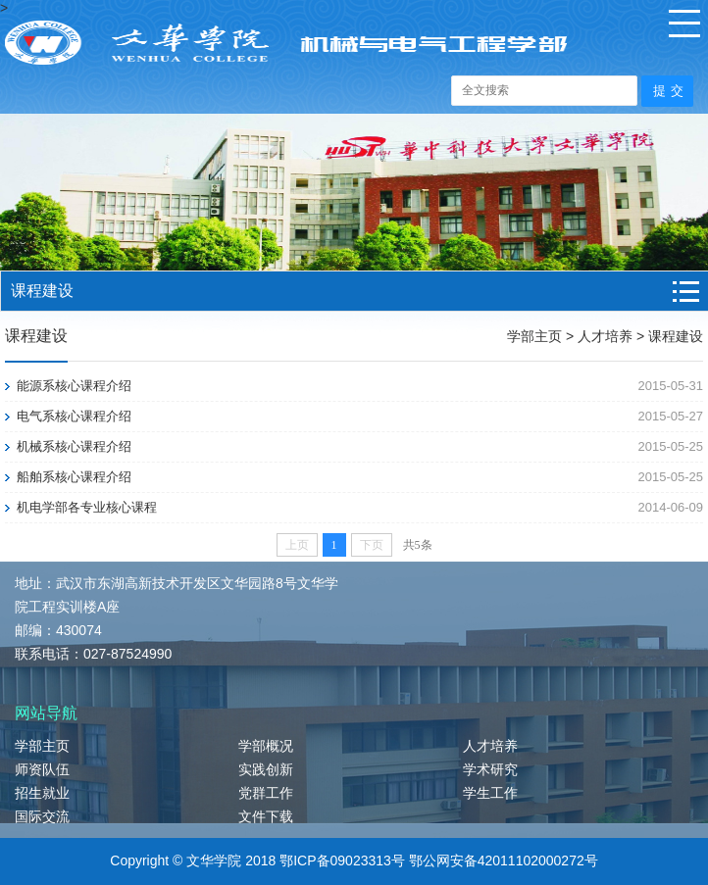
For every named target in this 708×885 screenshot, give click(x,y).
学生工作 (490, 793)
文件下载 (265, 816)
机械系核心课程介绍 (74, 446)
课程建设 (675, 336)
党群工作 (265, 793)
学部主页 (534, 336)
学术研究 (490, 769)
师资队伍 (42, 769)
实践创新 (265, 769)
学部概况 (265, 746)
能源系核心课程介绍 (74, 385)
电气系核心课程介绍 (74, 416)
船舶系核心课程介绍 (74, 476)
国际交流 (42, 816)
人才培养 (605, 336)
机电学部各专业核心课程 (87, 507)
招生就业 (42, 793)
